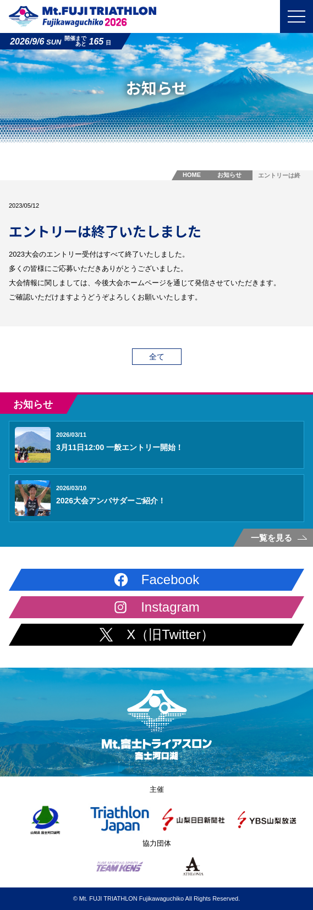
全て (156, 356)
